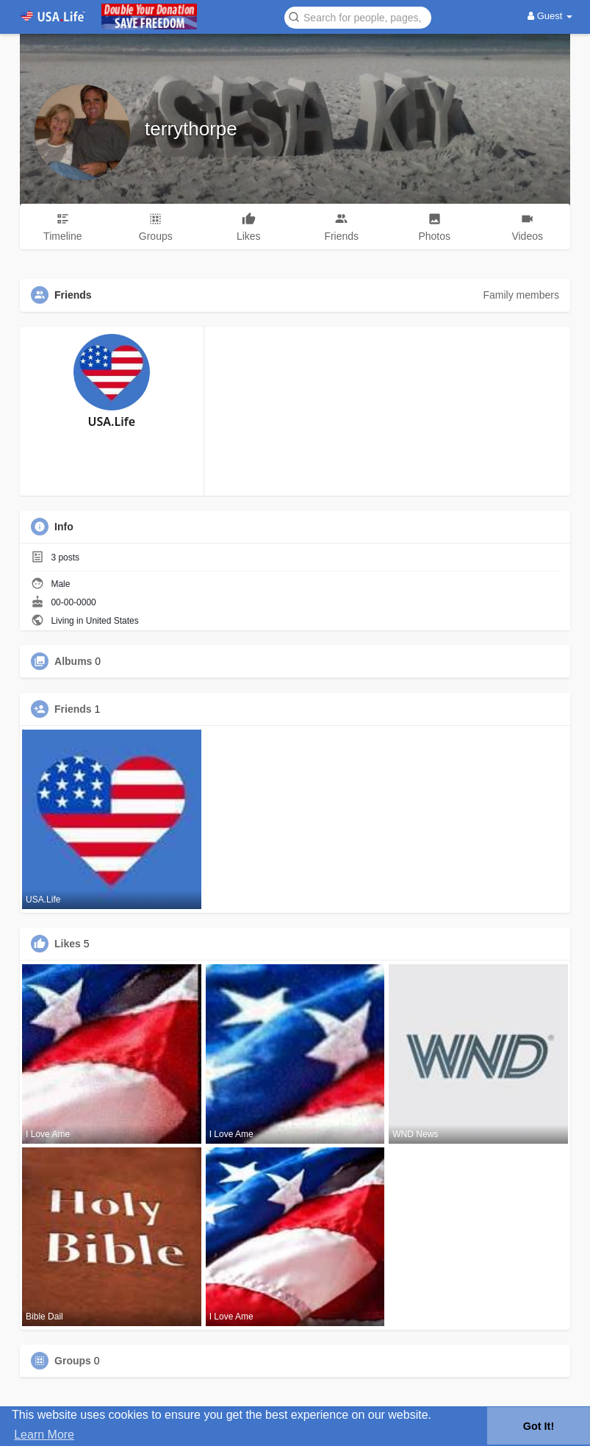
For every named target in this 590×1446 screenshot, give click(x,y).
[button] (357, 16)
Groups (72, 1361)
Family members (520, 295)
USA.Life (111, 421)
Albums (73, 661)
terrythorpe (191, 129)
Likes (67, 944)
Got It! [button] (538, 1426)
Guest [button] (550, 15)
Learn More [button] (44, 1434)
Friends (73, 709)
